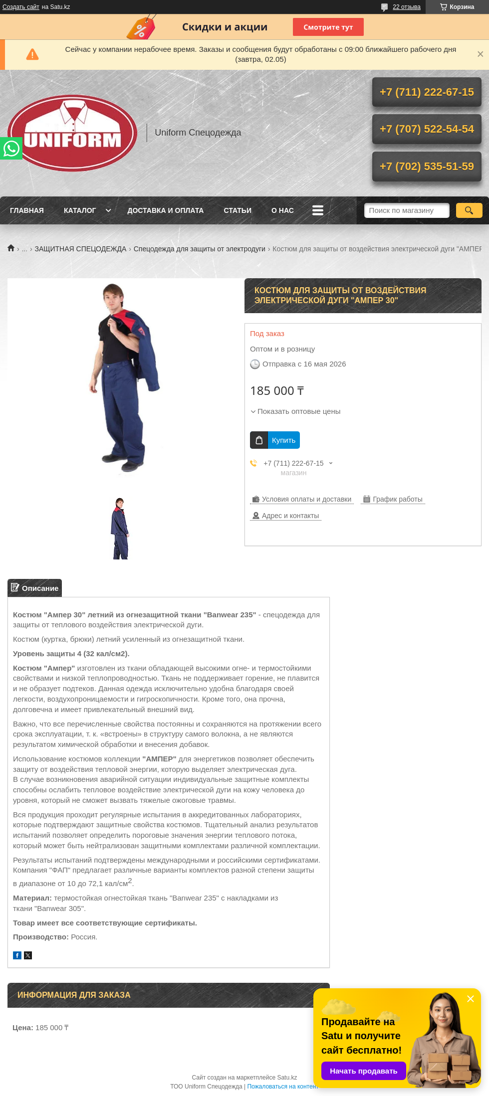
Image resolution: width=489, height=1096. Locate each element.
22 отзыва (407, 6)
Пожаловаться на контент (282, 1086)
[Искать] (469, 210)
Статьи (237, 210)
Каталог (80, 210)
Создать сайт (20, 6)
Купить (283, 440)
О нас (282, 210)
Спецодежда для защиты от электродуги (199, 249)
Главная (27, 210)
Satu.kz (287, 1077)
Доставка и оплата (165, 210)
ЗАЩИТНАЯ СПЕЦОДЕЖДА (81, 249)
